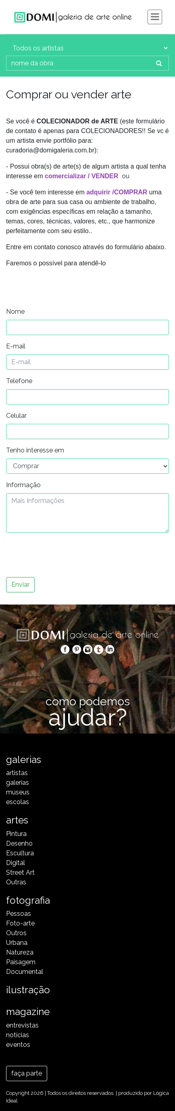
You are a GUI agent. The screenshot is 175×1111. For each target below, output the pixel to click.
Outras (16, 882)
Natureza (19, 952)
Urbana (16, 942)
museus (17, 792)
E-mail (15, 346)
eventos (18, 1044)
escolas (17, 802)
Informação (23, 485)
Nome (15, 311)
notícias (17, 1035)
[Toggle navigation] (154, 17)
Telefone (19, 381)
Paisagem (20, 962)
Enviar (20, 584)
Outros (16, 933)
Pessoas (18, 913)
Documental (24, 972)
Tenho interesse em (35, 450)
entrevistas (22, 1025)
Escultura (20, 853)
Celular (16, 415)
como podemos (87, 709)
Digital (15, 863)
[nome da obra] (78, 63)
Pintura (16, 834)
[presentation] (67, 555)
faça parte (26, 1073)
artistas (17, 773)
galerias (17, 782)
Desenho (19, 843)
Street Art (20, 872)
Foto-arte (20, 923)
